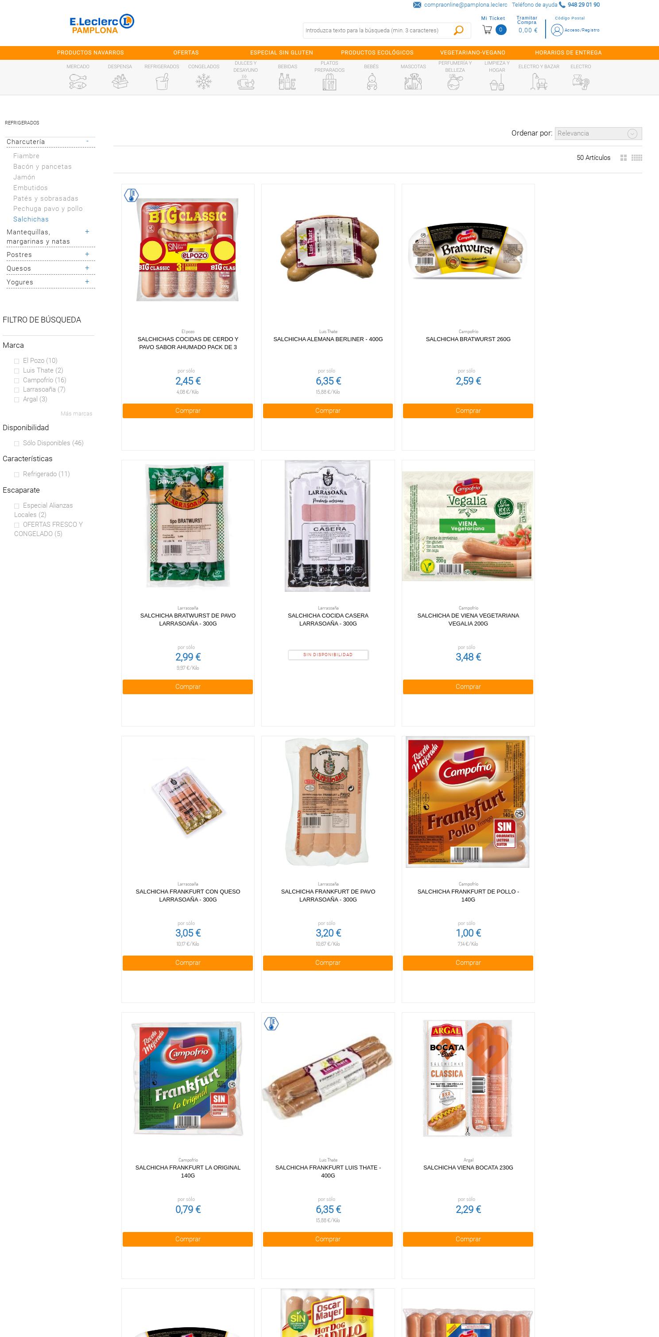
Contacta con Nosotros (239, 1293)
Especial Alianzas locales (43, 510)
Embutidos (30, 188)
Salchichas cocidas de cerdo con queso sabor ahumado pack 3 (377, 1025)
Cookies (239, 1255)
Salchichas (31, 219)
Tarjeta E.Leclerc (80, 1255)
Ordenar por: (532, 132)
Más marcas (77, 413)
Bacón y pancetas (42, 167)
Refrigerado (46, 474)
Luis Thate (43, 370)
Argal (35, 399)
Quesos (19, 268)
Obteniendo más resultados (381, 1154)
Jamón (24, 177)
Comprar (169, 373)
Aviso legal (239, 1274)
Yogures (20, 282)
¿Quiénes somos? (80, 1236)
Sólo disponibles (53, 443)
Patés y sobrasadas (46, 198)
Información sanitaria (81, 1293)
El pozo (40, 361)
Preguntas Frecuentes (80, 1217)
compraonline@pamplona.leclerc (466, 4)
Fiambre (26, 156)
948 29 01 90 (416, 1217)
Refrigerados (22, 123)
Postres (19, 255)
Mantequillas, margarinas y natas (38, 236)
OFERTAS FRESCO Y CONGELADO (48, 529)
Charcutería (26, 142)
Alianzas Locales (80, 1274)
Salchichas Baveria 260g (377, 779)
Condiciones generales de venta (239, 1217)
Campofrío (44, 380)
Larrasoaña (44, 389)
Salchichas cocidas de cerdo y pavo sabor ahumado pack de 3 (169, 310)
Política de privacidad (239, 1236)
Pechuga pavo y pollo (48, 209)
